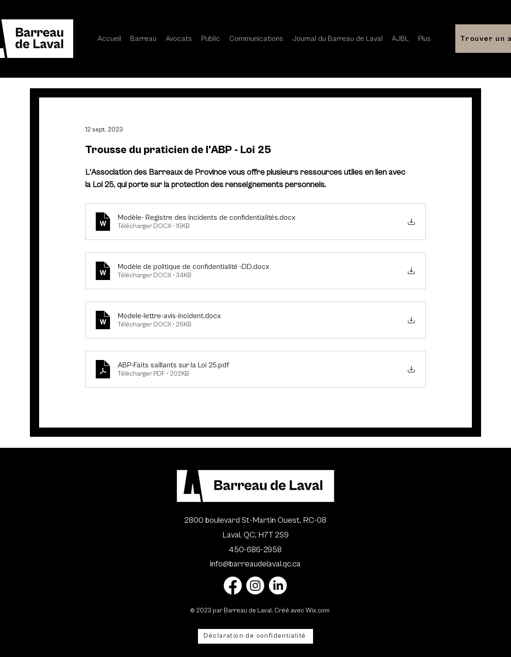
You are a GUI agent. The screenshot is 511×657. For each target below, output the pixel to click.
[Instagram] (255, 585)
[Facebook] (233, 585)
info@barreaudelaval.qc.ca (255, 564)
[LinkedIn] (278, 585)
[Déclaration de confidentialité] (255, 636)
